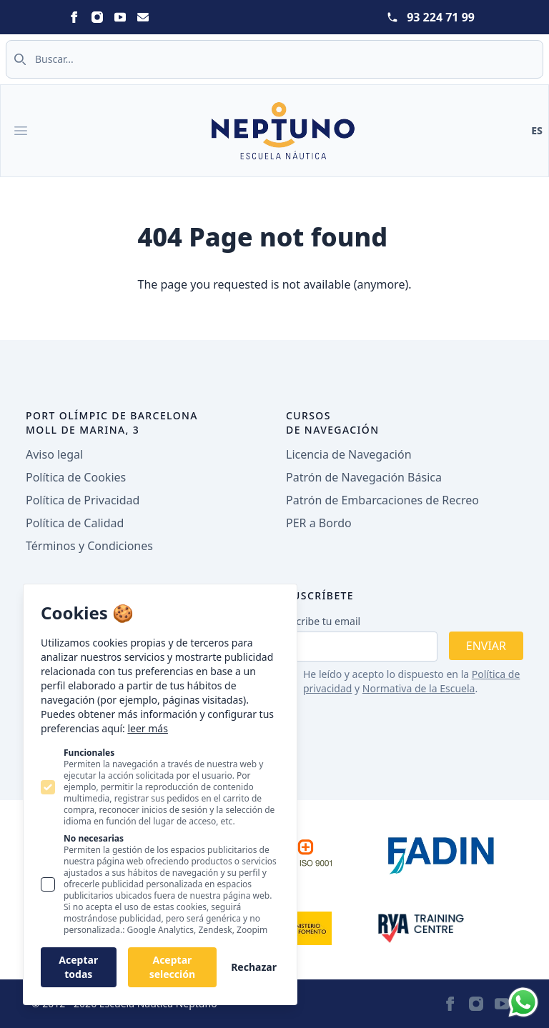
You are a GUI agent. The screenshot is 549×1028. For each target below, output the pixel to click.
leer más (147, 728)
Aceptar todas (78, 967)
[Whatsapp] (523, 1002)
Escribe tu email (323, 621)
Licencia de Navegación (349, 454)
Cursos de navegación (333, 422)
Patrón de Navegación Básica (364, 477)
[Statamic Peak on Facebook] (74, 17)
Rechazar (254, 967)
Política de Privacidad (82, 500)
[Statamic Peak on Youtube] (120, 17)
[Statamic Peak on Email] (143, 17)
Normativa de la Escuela (418, 688)
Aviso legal (54, 454)
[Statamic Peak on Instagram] (97, 17)
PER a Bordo (319, 523)
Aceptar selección (172, 967)
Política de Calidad (75, 523)
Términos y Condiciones (89, 546)
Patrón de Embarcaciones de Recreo (382, 500)
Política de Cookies (76, 477)
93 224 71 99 (441, 17)
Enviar (486, 646)
